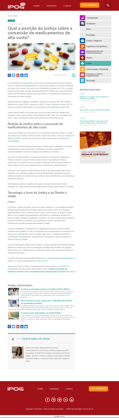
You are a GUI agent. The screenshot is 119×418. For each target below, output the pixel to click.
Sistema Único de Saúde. (18, 239)
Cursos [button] (66, 6)
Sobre (36, 6)
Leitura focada (64, 75)
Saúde (15, 16)
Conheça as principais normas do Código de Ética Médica (45, 289)
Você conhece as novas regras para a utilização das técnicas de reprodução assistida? (46, 302)
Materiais (51, 6)
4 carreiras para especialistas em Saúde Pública (41, 313)
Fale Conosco (89, 5)
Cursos (69, 389)
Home (10, 16)
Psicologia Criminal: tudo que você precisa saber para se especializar (94, 122)
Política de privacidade (74, 409)
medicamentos (26, 83)
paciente (21, 234)
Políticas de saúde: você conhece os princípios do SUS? (94, 98)
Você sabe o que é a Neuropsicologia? (95, 110)
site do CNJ (42, 261)
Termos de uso (88, 409)
